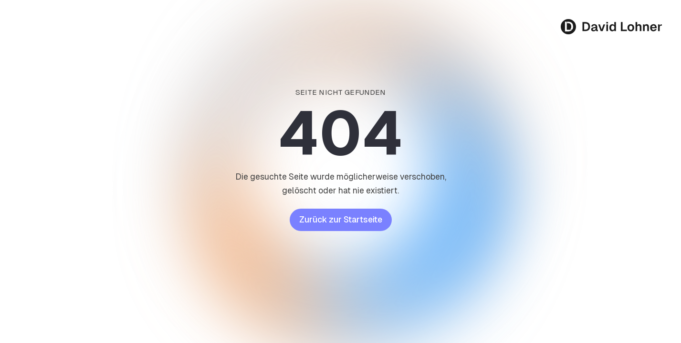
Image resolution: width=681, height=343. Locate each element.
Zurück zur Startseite (340, 219)
